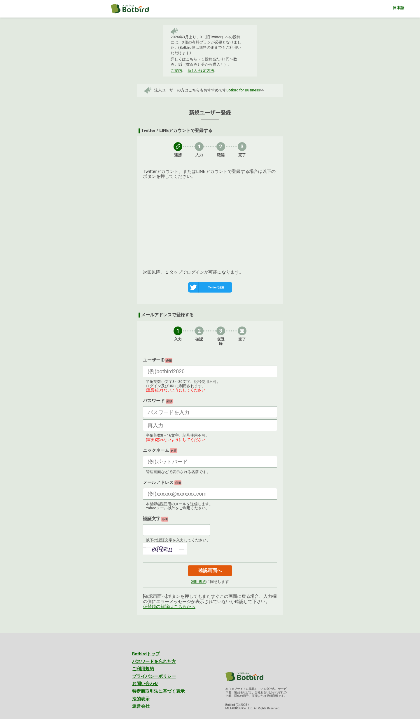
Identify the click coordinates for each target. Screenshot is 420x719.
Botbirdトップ (146, 654)
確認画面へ (210, 570)
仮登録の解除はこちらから (169, 606)
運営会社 (141, 706)
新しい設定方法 (201, 70)
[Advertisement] (210, 223)
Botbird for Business (243, 90)
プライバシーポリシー (154, 676)
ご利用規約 (143, 668)
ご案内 (176, 70)
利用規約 (198, 581)
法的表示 (141, 698)
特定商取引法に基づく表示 (158, 691)
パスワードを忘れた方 (154, 661)
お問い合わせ (145, 683)
